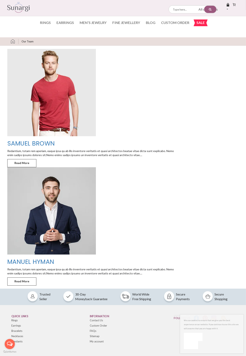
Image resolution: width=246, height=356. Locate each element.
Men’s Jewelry (93, 22)
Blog (150, 22)
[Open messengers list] (10, 344)
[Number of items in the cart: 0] (234, 5)
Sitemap (95, 336)
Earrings (65, 22)
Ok (193, 337)
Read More (25, 162)
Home (14, 41)
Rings (45, 22)
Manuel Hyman (30, 262)
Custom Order (175, 22)
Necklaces (17, 336)
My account (97, 341)
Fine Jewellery (126, 22)
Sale (200, 22)
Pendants (17, 341)
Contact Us (96, 320)
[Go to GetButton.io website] (9, 352)
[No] (191, 345)
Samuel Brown (31, 143)
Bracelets (16, 330)
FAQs (93, 330)
